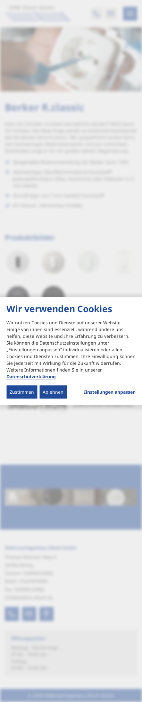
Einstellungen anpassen (109, 392)
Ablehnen (53, 392)
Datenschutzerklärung (31, 376)
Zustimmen (22, 392)
